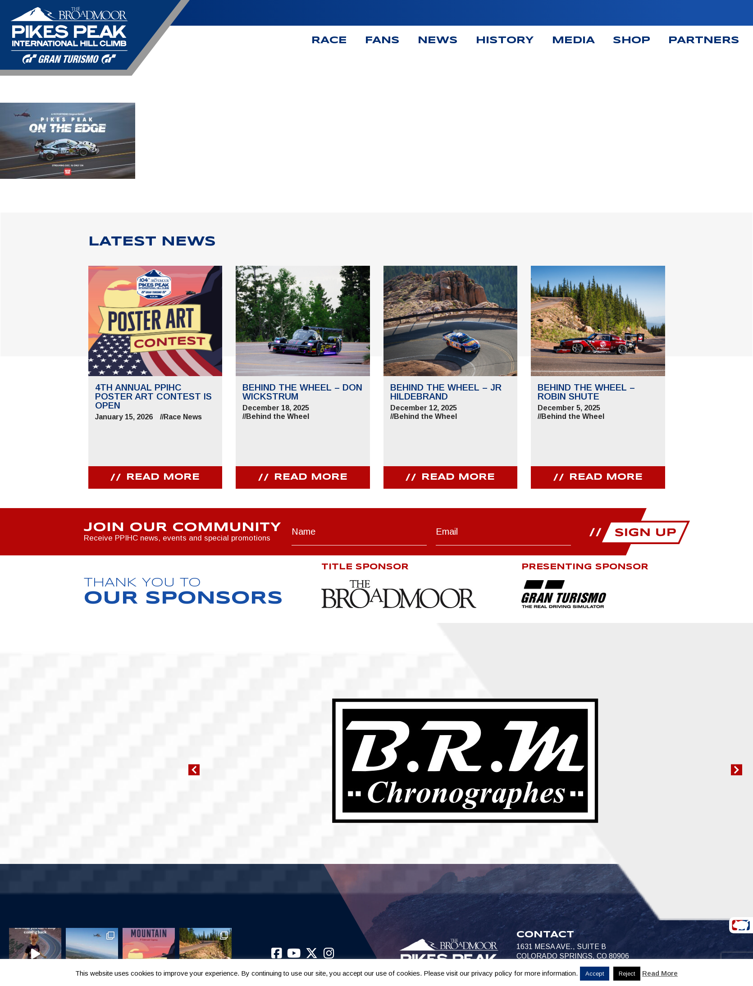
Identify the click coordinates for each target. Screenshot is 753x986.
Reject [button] (627, 973)
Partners (703, 40)
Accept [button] (594, 973)
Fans (382, 40)
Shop (631, 40)
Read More (660, 973)
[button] (194, 770)
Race (329, 40)
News (438, 40)
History (505, 40)
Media (573, 40)
